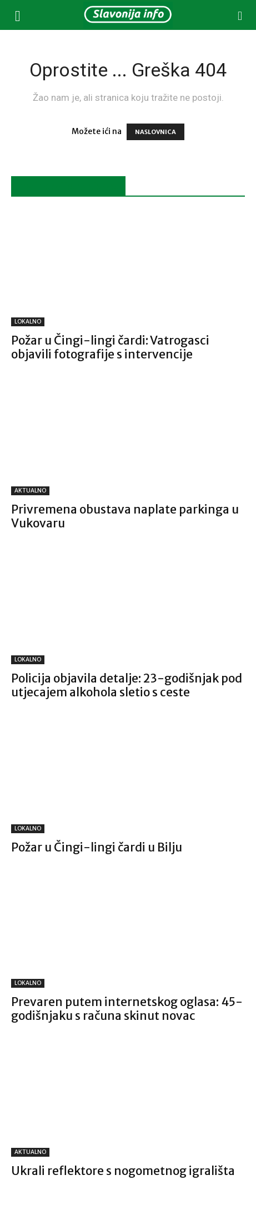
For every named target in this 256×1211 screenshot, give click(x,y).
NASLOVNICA (155, 132)
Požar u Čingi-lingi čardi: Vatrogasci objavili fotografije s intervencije (110, 347)
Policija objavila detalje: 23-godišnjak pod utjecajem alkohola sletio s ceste (126, 685)
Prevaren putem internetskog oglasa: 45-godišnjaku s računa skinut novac (127, 1008)
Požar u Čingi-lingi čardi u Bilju (96, 847)
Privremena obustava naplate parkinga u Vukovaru (125, 516)
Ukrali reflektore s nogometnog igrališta (123, 1170)
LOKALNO (27, 321)
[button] (18, 15)
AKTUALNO (30, 490)
